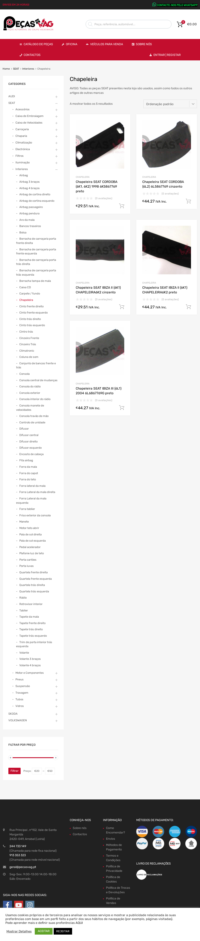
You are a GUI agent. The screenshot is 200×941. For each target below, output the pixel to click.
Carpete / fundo (29, 293)
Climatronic (26, 350)
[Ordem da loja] (170, 104)
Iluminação (22, 162)
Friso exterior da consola (35, 515)
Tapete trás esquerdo (33, 635)
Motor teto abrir (29, 528)
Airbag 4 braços (29, 188)
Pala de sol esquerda (32, 540)
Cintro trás (26, 331)
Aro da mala (27, 219)
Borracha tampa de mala (35, 280)
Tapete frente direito (32, 623)
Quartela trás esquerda (34, 591)
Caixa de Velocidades (28, 122)
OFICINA (71, 44)
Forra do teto (27, 479)
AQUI (79, 923)
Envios (110, 839)
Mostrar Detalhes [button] (19, 931)
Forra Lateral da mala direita (37, 492)
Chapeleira (82, 177)
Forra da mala (28, 466)
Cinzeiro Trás (27, 344)
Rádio (23, 597)
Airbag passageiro (31, 207)
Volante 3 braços (30, 658)
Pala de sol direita (30, 534)
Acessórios (22, 109)
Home (6, 68)
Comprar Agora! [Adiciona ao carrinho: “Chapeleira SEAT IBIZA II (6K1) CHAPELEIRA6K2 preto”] (188, 307)
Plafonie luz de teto (31, 553)
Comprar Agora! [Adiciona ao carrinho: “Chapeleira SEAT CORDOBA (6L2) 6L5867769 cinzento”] (188, 201)
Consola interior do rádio (34, 399)
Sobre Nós (144, 44)
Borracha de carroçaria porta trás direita (36, 262)
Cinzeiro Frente (29, 338)
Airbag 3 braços (29, 181)
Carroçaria (22, 129)
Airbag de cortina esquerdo (36, 200)
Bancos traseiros (30, 226)
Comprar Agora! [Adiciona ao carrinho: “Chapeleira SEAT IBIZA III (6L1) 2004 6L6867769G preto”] (121, 408)
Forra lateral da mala (32, 485)
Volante (24, 652)
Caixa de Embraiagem (29, 116)
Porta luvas (26, 566)
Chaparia (21, 135)
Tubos (19, 699)
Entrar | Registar (167, 55)
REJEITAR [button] (63, 931)
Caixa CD (25, 287)
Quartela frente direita (33, 572)
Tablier (23, 610)
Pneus (19, 679)
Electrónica (22, 149)
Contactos (32, 55)
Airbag (23, 175)
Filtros (19, 155)
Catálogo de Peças (38, 44)
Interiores (28, 68)
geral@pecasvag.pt (22, 867)
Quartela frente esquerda (35, 578)
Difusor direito (28, 441)
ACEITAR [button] (44, 931)
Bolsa (22, 232)
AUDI (11, 96)
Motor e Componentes (29, 672)
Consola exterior (29, 392)
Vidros (19, 706)
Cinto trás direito (30, 319)
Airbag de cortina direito (34, 194)
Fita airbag (26, 460)
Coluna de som (28, 356)
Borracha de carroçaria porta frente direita (36, 241)
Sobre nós (79, 828)
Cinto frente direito (31, 306)
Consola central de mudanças (38, 380)
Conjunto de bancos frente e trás (36, 365)
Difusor (24, 428)
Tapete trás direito (31, 629)
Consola (24, 373)
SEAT (16, 68)
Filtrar (14, 771)
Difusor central (28, 435)
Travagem (21, 692)
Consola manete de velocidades (30, 407)
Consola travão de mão (33, 416)
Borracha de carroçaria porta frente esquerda (36, 251)
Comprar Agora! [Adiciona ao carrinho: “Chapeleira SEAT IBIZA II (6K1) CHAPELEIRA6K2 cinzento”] (121, 307)
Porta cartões (27, 559)
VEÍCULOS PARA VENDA (106, 44)
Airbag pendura (29, 213)
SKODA (13, 713)
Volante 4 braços (30, 665)
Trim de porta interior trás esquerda (34, 644)
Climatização (23, 142)
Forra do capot (28, 473)
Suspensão (22, 686)
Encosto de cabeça (31, 454)
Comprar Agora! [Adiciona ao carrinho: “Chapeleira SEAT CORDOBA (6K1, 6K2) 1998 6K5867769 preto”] (121, 206)
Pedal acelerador (30, 547)
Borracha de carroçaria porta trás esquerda (36, 272)
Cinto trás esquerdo (32, 325)
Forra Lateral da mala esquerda (31, 500)
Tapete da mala (29, 616)
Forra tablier (27, 509)
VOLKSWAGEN (17, 720)
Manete (24, 521)
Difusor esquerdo (30, 447)
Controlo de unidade (32, 422)
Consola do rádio (30, 386)
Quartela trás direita (32, 585)
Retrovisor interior (30, 604)
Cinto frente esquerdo (33, 312)
